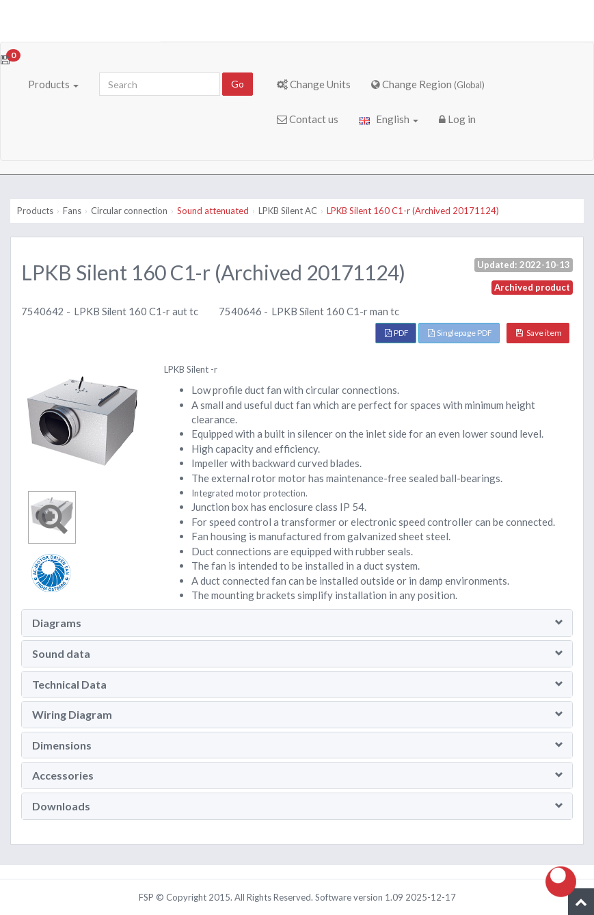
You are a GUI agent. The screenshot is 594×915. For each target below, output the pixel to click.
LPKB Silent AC (287, 210)
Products (53, 84)
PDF (397, 333)
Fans (72, 210)
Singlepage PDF (460, 333)
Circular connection (129, 210)
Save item (539, 333)
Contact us (307, 119)
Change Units (314, 84)
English (388, 119)
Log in (457, 119)
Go (237, 84)
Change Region (428, 84)
